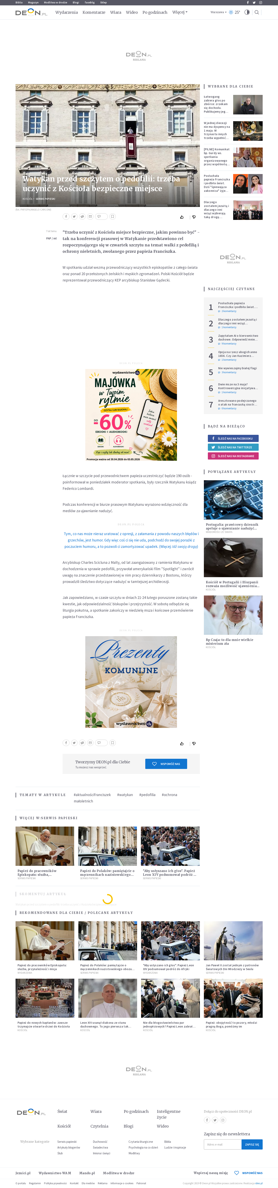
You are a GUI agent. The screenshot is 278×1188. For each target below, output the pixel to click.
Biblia (19, 2)
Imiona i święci (101, 1153)
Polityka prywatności (55, 1183)
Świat (62, 1111)
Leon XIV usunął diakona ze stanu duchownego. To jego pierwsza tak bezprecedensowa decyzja (104, 1026)
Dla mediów (88, 1183)
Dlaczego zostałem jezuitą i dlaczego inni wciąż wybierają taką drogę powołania (216, 211)
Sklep (103, 2)
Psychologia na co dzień (143, 1147)
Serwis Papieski (45, 199)
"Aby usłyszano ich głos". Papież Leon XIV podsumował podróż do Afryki (170, 874)
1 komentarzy (227, 327)
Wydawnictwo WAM (55, 1173)
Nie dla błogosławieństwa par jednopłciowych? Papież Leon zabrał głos (168, 1026)
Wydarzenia (66, 12)
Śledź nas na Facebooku (232, 438)
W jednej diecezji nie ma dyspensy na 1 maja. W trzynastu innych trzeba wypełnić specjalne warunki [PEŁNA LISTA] (217, 134)
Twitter (254, 2)
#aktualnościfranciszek (92, 794)
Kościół (27, 199)
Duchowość (100, 1142)
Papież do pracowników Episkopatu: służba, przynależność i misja (37, 874)
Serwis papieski (67, 1142)
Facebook (248, 2)
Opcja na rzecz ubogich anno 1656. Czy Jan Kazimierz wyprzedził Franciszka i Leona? (237, 357)
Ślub (60, 1153)
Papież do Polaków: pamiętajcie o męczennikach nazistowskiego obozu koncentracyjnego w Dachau (106, 969)
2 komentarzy (227, 311)
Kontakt (74, 1183)
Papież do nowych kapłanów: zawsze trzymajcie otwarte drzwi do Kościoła (44, 1024)
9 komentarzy (227, 343)
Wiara (115, 12)
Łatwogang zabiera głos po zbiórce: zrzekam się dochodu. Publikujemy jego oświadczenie (216, 106)
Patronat (141, 1183)
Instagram (260, 2)
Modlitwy (134, 1153)
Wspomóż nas (166, 764)
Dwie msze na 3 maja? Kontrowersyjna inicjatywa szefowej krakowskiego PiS (237, 388)
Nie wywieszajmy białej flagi (237, 368)
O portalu (21, 1183)
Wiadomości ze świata (219, 532)
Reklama (102, 1183)
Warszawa (217, 12)
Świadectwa (100, 1147)
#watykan (125, 794)
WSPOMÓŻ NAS (248, 1173)
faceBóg (90, 2)
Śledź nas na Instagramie (232, 456)
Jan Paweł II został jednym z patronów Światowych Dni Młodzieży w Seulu (232, 967)
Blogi (76, 2)
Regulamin (35, 1183)
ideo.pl (259, 1183)
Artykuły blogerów (68, 1147)
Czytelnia (99, 1126)
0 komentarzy (227, 408)
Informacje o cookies (122, 1183)
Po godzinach (155, 12)
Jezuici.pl (23, 1173)
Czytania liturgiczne (141, 1142)
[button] (247, 12)
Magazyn (33, 2)
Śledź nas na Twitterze (231, 447)
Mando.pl (87, 1173)
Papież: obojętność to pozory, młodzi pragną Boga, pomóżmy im (231, 1024)
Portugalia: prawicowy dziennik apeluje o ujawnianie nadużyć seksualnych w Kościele (232, 528)
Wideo (132, 12)
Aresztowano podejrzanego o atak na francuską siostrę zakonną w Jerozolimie (237, 404)
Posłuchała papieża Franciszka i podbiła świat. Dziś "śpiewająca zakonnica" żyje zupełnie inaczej (217, 185)
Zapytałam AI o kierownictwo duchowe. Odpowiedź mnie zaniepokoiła (238, 339)
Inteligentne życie (169, 1114)
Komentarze (94, 12)
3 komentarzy (227, 372)
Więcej (178, 12)
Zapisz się (252, 1144)
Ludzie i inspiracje (175, 1147)
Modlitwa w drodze (55, 2)
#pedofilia (147, 794)
